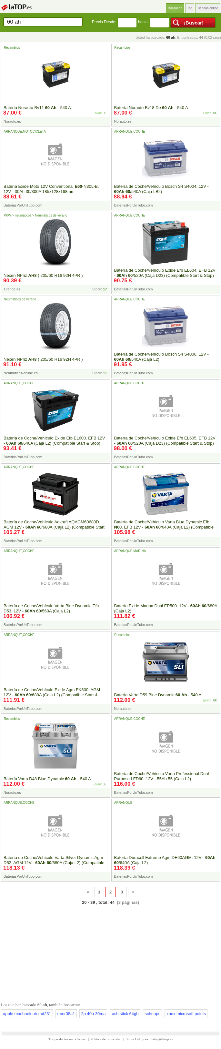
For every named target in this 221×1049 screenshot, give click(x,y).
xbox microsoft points (186, 1013)
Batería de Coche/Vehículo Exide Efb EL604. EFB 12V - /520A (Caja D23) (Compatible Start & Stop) (165, 273)
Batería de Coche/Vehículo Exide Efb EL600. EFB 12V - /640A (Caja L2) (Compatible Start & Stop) (54, 441)
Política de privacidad (106, 1039)
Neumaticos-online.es (21, 373)
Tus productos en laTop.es (67, 1039)
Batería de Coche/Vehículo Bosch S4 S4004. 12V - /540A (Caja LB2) (161, 189)
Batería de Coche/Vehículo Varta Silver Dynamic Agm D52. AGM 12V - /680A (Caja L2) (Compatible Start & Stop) (54, 862)
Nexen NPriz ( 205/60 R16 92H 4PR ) (43, 275)
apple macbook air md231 (27, 1013)
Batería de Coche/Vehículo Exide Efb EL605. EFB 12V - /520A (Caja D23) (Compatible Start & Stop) (165, 441)
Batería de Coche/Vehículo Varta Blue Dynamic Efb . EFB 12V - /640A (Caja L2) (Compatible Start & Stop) (164, 527)
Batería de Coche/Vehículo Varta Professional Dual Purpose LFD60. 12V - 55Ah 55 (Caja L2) (161, 776)
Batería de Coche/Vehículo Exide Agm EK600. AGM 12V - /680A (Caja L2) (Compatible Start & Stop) (52, 694)
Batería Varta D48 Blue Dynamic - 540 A (47, 778)
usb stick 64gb (125, 1013)
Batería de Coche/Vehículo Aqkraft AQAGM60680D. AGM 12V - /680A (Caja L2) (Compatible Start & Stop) (54, 527)
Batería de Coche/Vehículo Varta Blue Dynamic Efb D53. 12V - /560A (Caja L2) (51, 608)
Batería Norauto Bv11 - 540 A (37, 107)
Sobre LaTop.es (137, 1039)
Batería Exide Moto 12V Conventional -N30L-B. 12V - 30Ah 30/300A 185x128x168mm (51, 189)
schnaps (152, 1013)
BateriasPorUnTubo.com (23, 205)
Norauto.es (12, 121)
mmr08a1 (66, 1013)
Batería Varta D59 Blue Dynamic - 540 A (158, 694)
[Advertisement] (110, 952)
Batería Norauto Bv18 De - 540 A (151, 107)
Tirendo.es (12, 289)
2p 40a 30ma (93, 1013)
